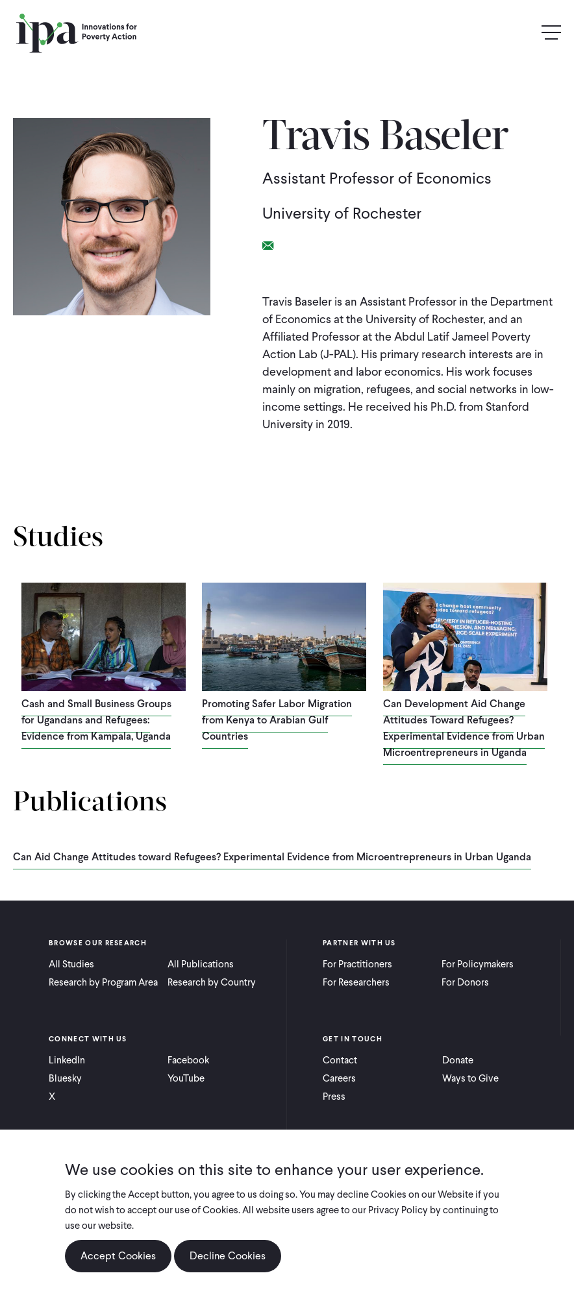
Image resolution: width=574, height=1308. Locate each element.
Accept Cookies (118, 1267)
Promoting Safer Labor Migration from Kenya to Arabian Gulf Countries (277, 720)
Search (523, 33)
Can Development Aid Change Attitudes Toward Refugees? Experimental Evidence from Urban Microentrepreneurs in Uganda (464, 728)
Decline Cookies (228, 1267)
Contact (340, 1060)
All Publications (201, 964)
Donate (457, 1060)
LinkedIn (67, 1060)
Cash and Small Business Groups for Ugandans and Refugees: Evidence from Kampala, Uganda (96, 720)
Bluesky (65, 1078)
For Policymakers (478, 964)
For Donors (465, 982)
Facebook (188, 1060)
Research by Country (212, 982)
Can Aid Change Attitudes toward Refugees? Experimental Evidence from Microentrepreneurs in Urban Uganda (272, 857)
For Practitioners (357, 964)
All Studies (71, 964)
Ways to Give (470, 1078)
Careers (339, 1078)
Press (334, 1096)
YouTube (186, 1078)
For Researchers (356, 982)
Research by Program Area (103, 982)
